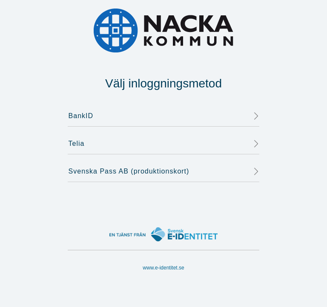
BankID (164, 116)
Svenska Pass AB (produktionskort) (164, 171)
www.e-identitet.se (163, 268)
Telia (164, 144)
